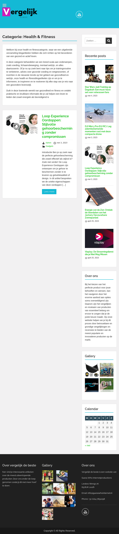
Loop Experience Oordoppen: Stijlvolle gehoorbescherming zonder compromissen (57, 126)
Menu (5, 5)
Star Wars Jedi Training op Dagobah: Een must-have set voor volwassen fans (98, 90)
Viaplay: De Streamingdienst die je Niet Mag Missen (99, 253)
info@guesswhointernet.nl (100, 493)
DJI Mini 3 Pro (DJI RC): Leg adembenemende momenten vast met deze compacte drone (98, 130)
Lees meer (49, 191)
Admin (48, 143)
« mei (87, 445)
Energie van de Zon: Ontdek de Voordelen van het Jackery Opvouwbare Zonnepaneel (99, 214)
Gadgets (49, 146)
